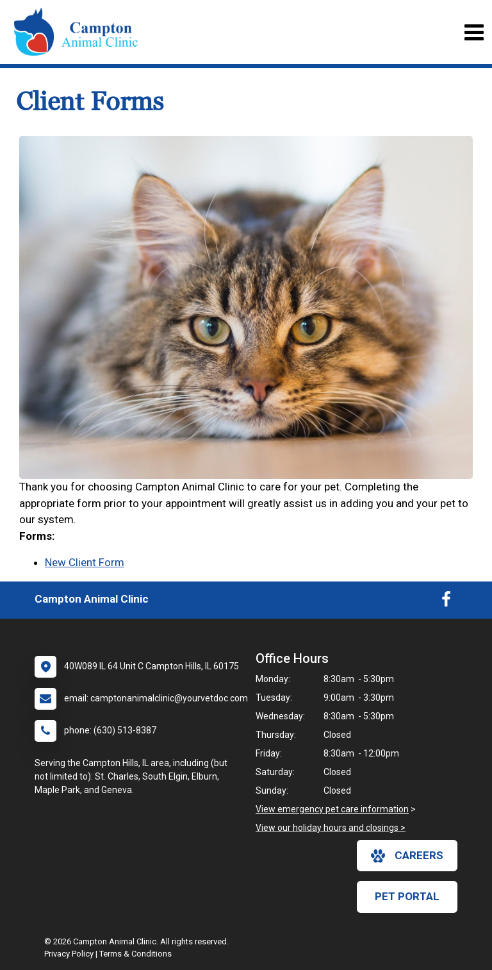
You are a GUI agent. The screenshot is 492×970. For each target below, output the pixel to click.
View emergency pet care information (332, 809)
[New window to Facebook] (446, 602)
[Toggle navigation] (474, 32)
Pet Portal (407, 896)
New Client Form (84, 562)
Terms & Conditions (135, 953)
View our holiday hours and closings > (331, 828)
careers (407, 856)
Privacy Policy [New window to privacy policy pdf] (69, 953)
